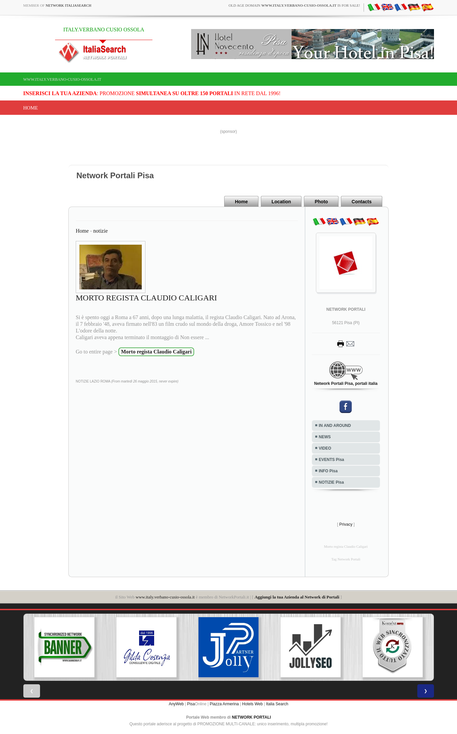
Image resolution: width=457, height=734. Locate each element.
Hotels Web (252, 704)
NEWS (325, 437)
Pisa (191, 704)
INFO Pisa (328, 471)
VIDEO (325, 448)
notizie (100, 231)
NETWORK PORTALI (251, 717)
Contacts (362, 201)
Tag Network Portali (345, 559)
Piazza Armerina (224, 704)
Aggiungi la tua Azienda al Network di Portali (297, 596)
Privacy (345, 524)
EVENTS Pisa (331, 459)
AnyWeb (176, 704)
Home (30, 107)
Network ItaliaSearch (68, 5)
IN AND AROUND (335, 425)
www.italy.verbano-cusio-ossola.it (62, 79)
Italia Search (277, 704)
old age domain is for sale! (294, 5)
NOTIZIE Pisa (331, 482)
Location (281, 201)
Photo (321, 201)
